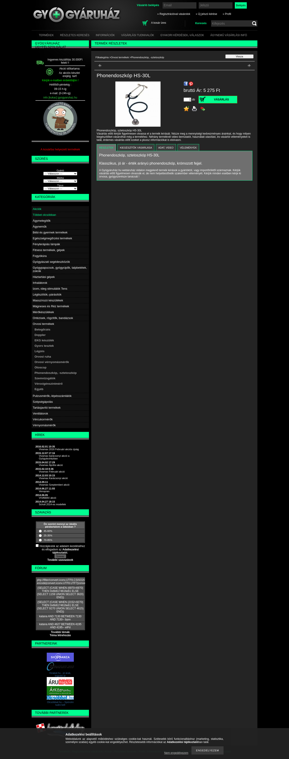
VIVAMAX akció (47, 497)
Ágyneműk (40, 226)
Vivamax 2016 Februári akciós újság (59, 449)
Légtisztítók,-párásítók (47, 294)
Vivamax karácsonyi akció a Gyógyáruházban (54, 457)
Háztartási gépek (44, 277)
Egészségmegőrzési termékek (52, 238)
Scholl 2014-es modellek (52, 504)
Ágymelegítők (42, 220)
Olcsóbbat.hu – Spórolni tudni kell (60, 703)
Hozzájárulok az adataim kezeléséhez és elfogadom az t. (62, 549)
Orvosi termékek (43, 324)
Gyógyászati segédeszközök (51, 261)
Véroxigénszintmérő (49, 383)
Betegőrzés (42, 329)
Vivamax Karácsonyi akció (53, 478)
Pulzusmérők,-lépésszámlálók (52, 396)
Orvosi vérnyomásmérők (52, 362)
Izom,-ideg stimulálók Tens (50, 288)
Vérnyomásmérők (44, 425)
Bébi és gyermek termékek (50, 232)
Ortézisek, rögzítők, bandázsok (53, 318)
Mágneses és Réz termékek (51, 306)
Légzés (39, 351)
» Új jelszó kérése (206, 14)
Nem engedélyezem (176, 752)
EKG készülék (44, 340)
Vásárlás (221, 99)
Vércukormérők (43, 419)
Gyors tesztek (44, 345)
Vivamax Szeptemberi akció (54, 484)
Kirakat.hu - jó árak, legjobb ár (60, 674)
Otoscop (41, 367)
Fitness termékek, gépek (49, 250)
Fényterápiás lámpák (46, 244)
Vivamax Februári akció (52, 471)
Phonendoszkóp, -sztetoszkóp (56, 373)
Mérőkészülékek (43, 312)
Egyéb (39, 389)
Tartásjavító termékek (47, 407)
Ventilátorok (40, 413)
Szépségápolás (43, 401)
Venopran (44, 491)
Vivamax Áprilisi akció (51, 465)
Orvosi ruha (43, 356)
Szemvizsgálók (45, 378)
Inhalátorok (40, 282)
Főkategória (102, 57)
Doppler (40, 335)
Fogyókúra (40, 256)
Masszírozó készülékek (48, 300)
